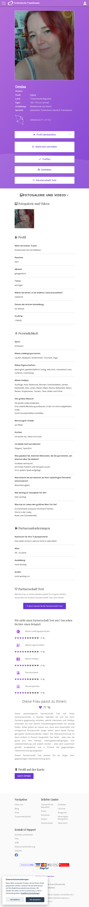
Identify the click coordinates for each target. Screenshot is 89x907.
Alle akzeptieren (35, 899)
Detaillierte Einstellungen (30, 893)
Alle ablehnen (15, 899)
